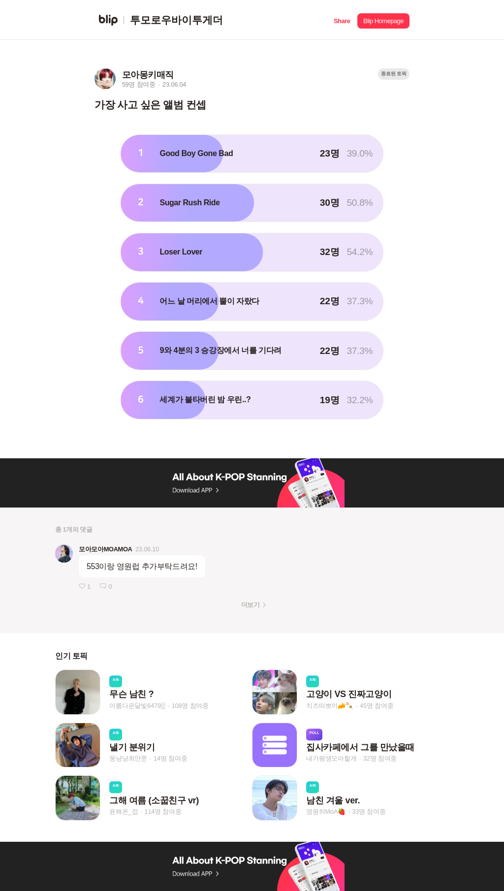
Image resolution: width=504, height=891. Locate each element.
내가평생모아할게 (331, 758)
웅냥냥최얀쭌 (128, 758)
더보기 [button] (250, 604)
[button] (342, 20)
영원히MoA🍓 (326, 811)
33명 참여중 (368, 811)
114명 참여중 (162, 811)
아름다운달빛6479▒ (137, 705)
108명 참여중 (190, 705)
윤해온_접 (123, 811)
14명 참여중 (170, 758)
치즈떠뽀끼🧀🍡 (329, 705)
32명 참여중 (380, 758)
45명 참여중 (376, 705)
